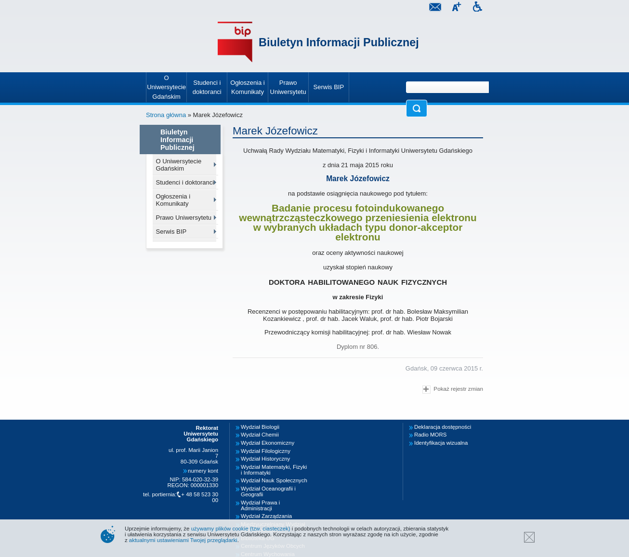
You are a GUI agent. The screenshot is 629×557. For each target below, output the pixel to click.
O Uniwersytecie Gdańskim (179, 165)
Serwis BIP (171, 231)
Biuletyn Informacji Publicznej (339, 42)
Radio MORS (430, 435)
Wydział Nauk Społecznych (274, 480)
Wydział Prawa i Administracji (260, 505)
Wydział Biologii (260, 427)
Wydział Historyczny (265, 459)
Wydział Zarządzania (266, 516)
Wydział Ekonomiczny (267, 443)
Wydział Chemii (260, 435)
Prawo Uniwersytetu (184, 217)
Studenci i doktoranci (185, 182)
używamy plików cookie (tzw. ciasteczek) (240, 528)
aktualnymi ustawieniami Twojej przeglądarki (183, 540)
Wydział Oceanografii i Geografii (268, 491)
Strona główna (166, 115)
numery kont (203, 471)
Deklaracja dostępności (442, 427)
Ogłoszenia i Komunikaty (173, 200)
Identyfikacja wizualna (441, 443)
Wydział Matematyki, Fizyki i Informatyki (274, 470)
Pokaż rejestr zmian (452, 389)
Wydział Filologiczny (265, 451)
